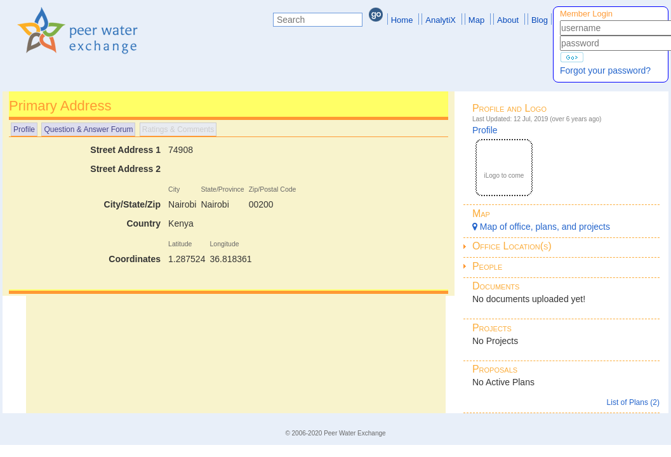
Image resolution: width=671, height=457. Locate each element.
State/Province (222, 189)
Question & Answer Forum (88, 129)
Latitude (180, 244)
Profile (24, 129)
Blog (539, 20)
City (174, 189)
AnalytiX (440, 20)
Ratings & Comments (178, 129)
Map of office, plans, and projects (541, 227)
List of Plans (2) (633, 402)
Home (402, 20)
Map (476, 20)
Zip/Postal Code (272, 189)
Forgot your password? (605, 70)
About (508, 20)
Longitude (224, 244)
